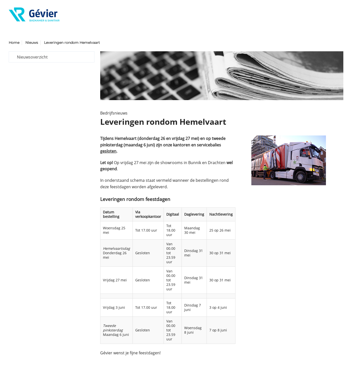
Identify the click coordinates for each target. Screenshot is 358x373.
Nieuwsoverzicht (32, 57)
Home (14, 42)
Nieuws (31, 42)
